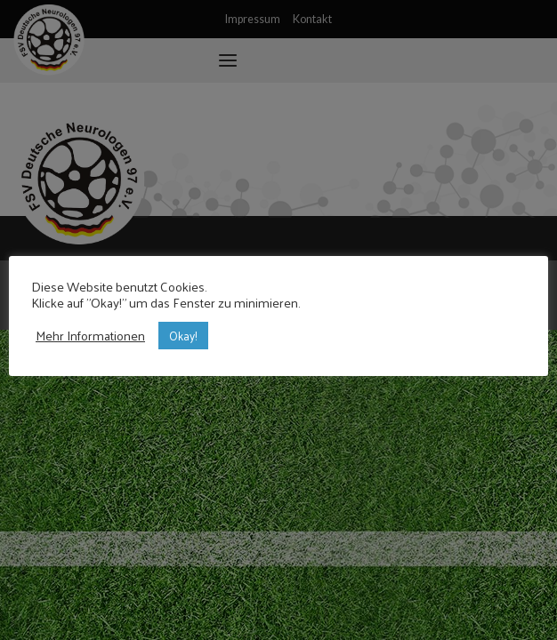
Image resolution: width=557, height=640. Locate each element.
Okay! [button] (183, 335)
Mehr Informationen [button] (90, 335)
